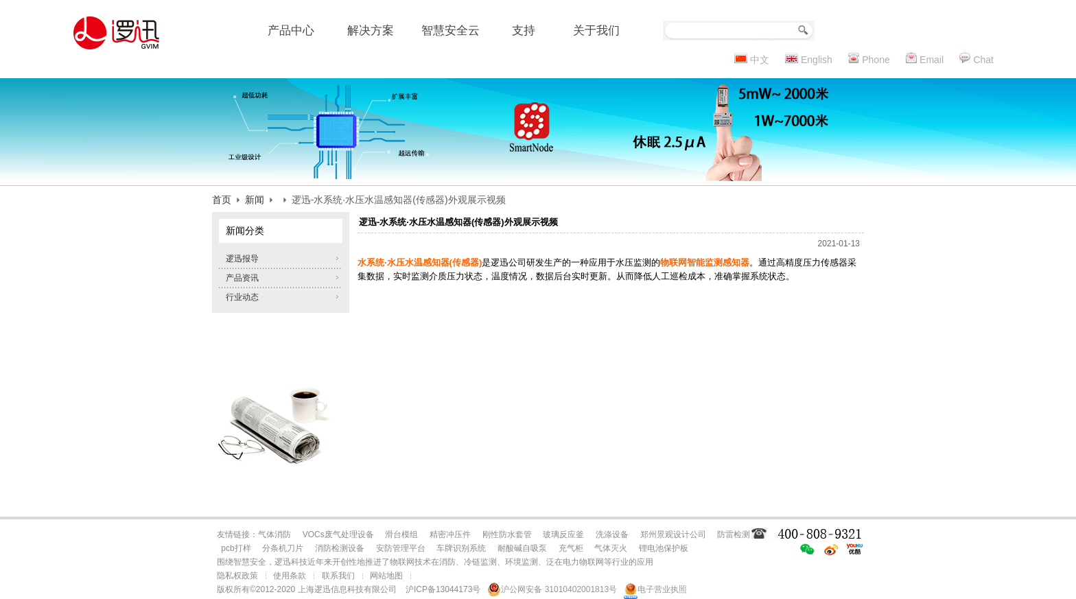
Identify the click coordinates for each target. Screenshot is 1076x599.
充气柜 (571, 548)
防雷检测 (733, 534)
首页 (221, 199)
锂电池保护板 (663, 548)
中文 (759, 59)
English (816, 59)
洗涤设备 (612, 534)
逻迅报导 (242, 258)
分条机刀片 (282, 548)
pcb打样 (235, 548)
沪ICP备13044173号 (443, 589)
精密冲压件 (450, 534)
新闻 (254, 199)
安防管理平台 (400, 548)
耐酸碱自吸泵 (522, 548)
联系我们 (338, 575)
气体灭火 (610, 548)
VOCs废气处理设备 (338, 534)
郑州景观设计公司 (673, 534)
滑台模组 (401, 534)
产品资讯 (242, 278)
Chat (983, 59)
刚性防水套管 (507, 534)
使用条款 (289, 575)
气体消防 (274, 534)
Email (932, 59)
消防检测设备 (339, 548)
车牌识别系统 (461, 548)
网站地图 (386, 575)
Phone (875, 59)
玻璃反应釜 (563, 534)
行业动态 (242, 297)
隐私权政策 (237, 575)
